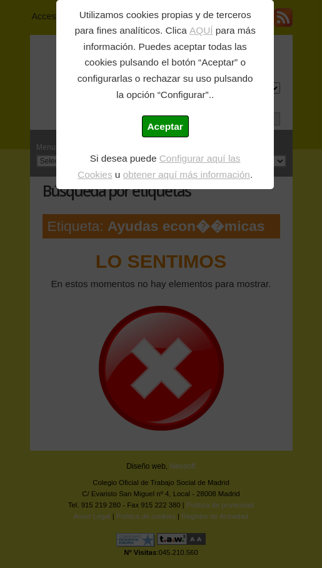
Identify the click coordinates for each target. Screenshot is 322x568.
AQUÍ (201, 30)
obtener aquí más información (186, 174)
